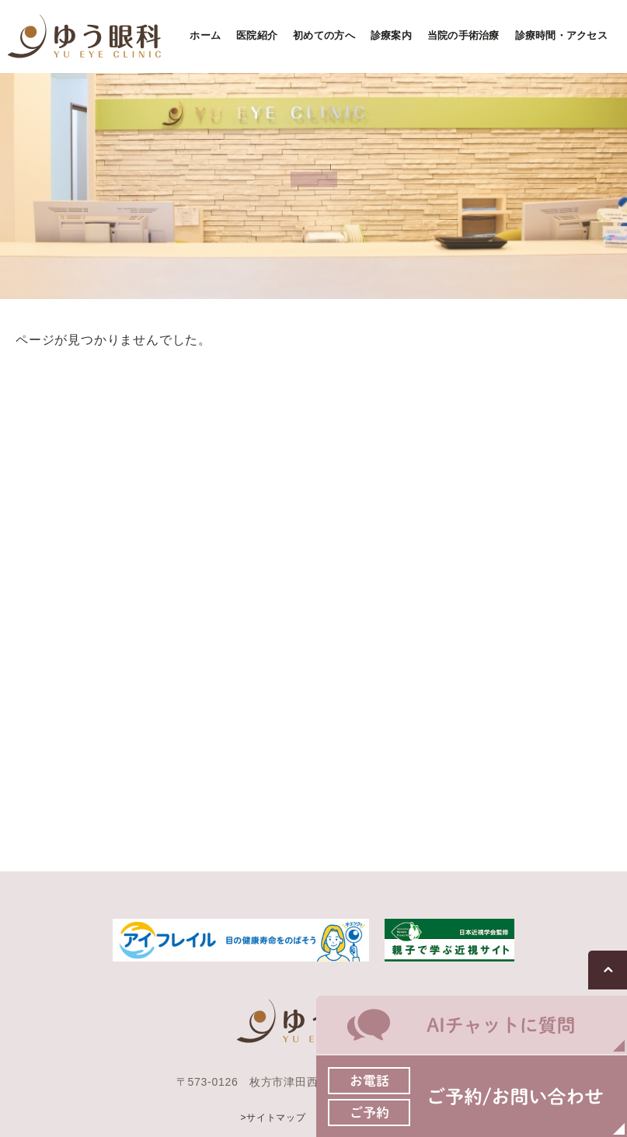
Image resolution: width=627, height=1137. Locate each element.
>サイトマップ (272, 1116)
